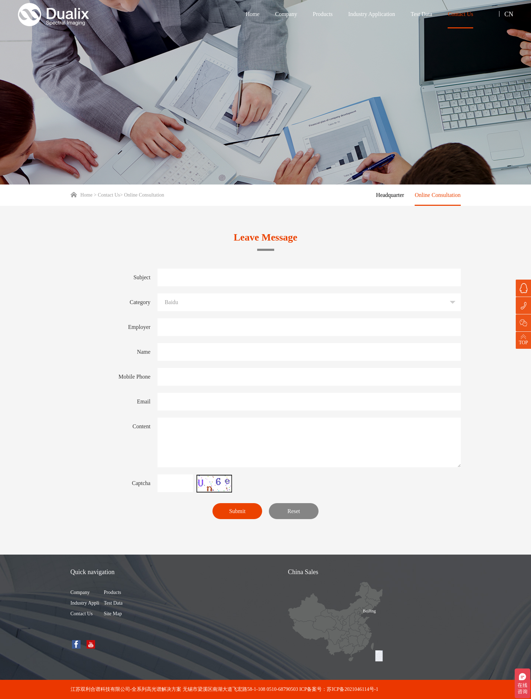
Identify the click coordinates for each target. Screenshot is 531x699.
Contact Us (460, 14)
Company (286, 14)
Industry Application (371, 14)
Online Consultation (437, 195)
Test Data (421, 14)
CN (508, 14)
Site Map (113, 613)
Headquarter (390, 195)
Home (252, 14)
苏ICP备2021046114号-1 (352, 689)
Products (323, 14)
